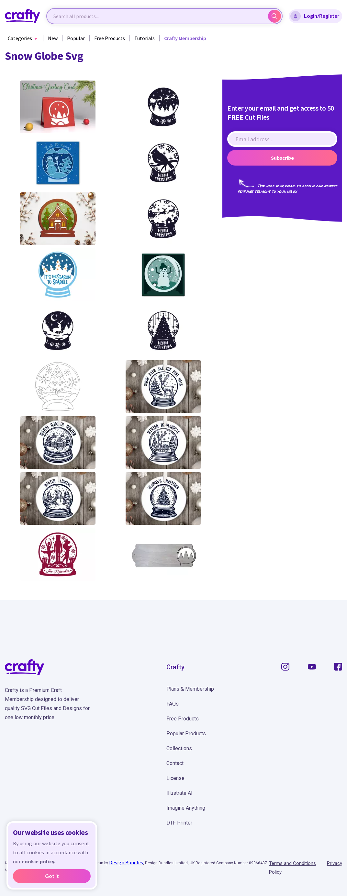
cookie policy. (38, 861)
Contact (175, 763)
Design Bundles (126, 862)
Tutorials (144, 38)
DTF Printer (179, 823)
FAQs (172, 704)
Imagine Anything (185, 808)
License (175, 778)
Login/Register (315, 16)
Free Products (109, 38)
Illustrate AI (179, 793)
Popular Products (186, 733)
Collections (179, 748)
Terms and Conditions (292, 863)
